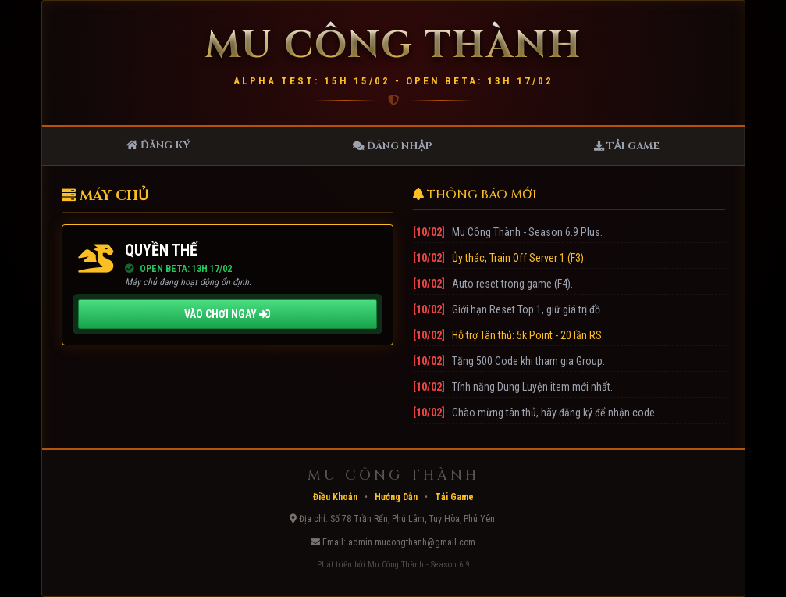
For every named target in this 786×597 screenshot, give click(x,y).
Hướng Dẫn (396, 497)
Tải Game (627, 146)
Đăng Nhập (392, 146)
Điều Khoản (335, 497)
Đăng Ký (158, 145)
